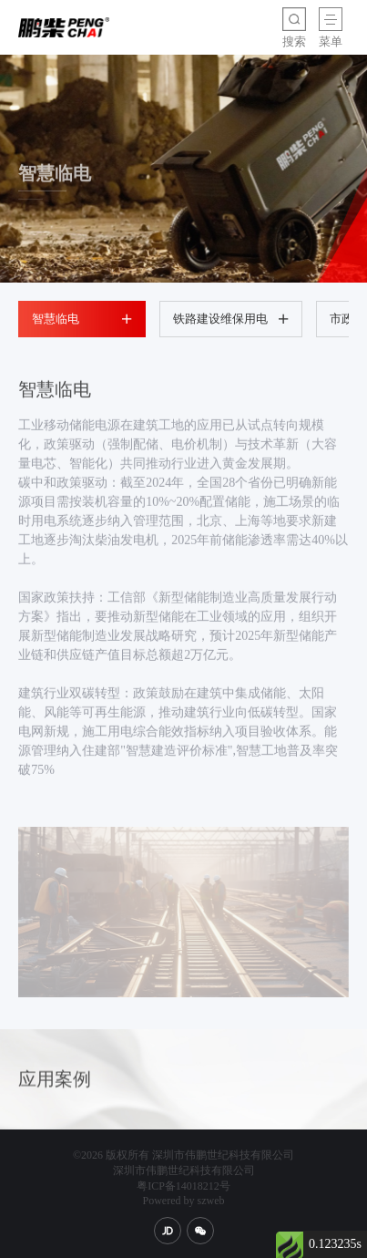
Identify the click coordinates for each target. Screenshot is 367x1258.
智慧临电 (82, 318)
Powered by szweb (184, 1200)
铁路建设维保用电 (231, 318)
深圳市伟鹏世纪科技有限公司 (184, 1170)
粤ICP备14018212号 (183, 1186)
